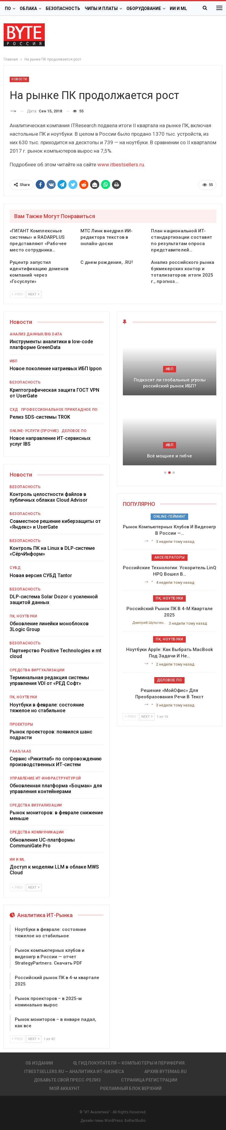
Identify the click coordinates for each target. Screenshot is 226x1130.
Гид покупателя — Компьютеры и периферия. (129, 1063)
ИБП (14, 361)
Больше (179, 8)
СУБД (15, 568)
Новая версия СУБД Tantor (41, 575)
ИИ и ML (17, 859)
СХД (14, 409)
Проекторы (21, 724)
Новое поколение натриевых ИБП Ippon (56, 368)
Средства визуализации (36, 805)
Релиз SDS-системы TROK (40, 417)
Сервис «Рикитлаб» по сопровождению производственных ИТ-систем (56, 761)
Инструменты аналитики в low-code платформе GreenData (51, 344)
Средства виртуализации (37, 670)
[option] (170, 401)
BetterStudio (135, 1120)
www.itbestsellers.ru (120, 164)
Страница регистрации (149, 1080)
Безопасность (63, 8)
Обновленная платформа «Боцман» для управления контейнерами (56, 788)
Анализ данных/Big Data (36, 334)
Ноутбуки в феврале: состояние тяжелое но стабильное (47, 707)
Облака (28, 8)
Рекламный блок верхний (131, 1088)
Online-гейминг (169, 516)
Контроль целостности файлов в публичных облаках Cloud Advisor (48, 497)
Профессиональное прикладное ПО (59, 409)
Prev (17, 294)
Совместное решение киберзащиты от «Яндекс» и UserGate (55, 524)
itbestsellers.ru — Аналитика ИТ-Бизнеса (74, 1071)
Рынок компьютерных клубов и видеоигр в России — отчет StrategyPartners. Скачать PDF (49, 957)
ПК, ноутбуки (23, 616)
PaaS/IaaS (20, 751)
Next (33, 294)
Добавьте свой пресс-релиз (67, 1080)
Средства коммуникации (37, 832)
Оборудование (143, 8)
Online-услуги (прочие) (34, 431)
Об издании (39, 1063)
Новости (19, 79)
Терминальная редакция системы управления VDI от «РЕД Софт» (49, 680)
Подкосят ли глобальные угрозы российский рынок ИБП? (170, 383)
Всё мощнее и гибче (169, 456)
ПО (8, 8)
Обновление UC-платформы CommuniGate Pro (42, 843)
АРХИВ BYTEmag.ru (165, 1071)
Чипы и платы (101, 8)
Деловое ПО (74, 431)
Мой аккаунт (64, 1088)
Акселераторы (169, 557)
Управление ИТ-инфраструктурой (45, 778)
